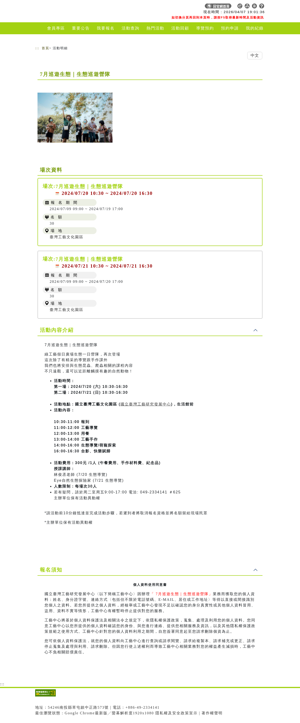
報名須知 (51, 570)
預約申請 (230, 28)
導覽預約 (205, 28)
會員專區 (56, 28)
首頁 (45, 48)
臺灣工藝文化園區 (66, 237)
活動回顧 (180, 28)
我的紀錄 (255, 28)
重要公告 (81, 28)
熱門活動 (155, 28)
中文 (255, 55)
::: (37, 48)
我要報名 (106, 28)
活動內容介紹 (57, 330)
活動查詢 (130, 28)
